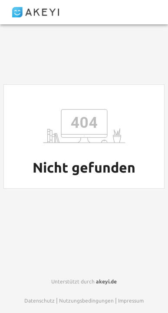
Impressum (131, 300)
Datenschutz (39, 300)
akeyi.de (106, 281)
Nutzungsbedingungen (86, 300)
